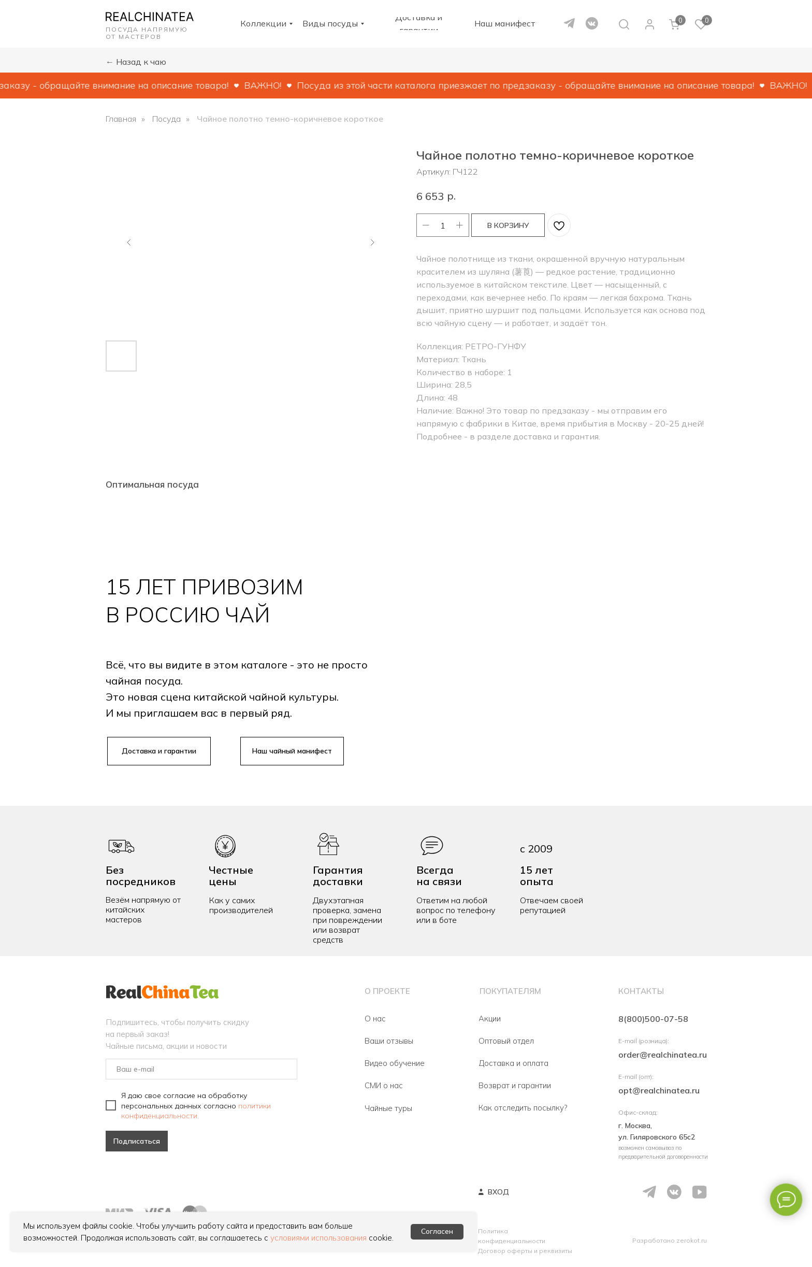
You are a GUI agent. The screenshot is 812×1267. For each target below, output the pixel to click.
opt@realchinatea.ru (659, 1090)
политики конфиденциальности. (196, 1110)
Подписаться (136, 1141)
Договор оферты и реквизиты (525, 1251)
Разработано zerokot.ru (669, 1240)
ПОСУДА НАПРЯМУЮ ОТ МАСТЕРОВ (147, 32)
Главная (121, 119)
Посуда (166, 119)
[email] (201, 1069)
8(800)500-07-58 (653, 1019)
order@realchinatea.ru (662, 1054)
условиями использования (318, 1238)
